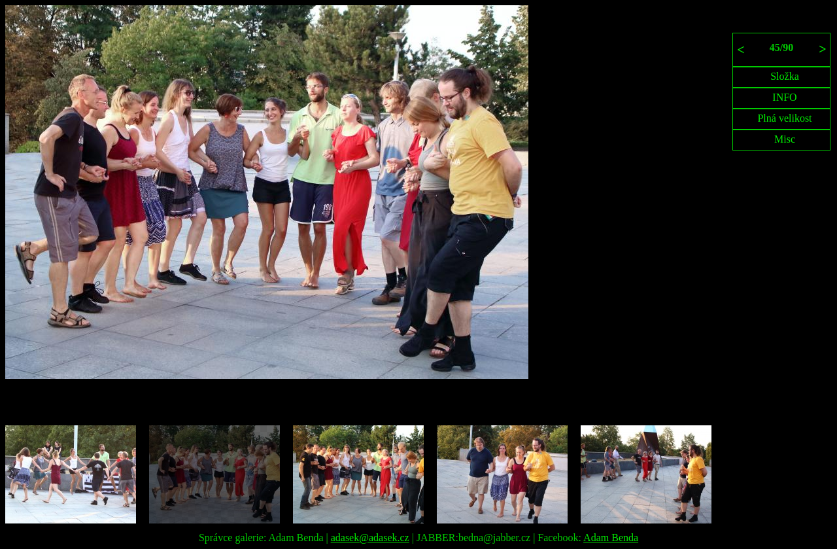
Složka (784, 76)
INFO (784, 97)
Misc (784, 139)
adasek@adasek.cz (370, 537)
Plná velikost (784, 118)
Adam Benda (610, 537)
